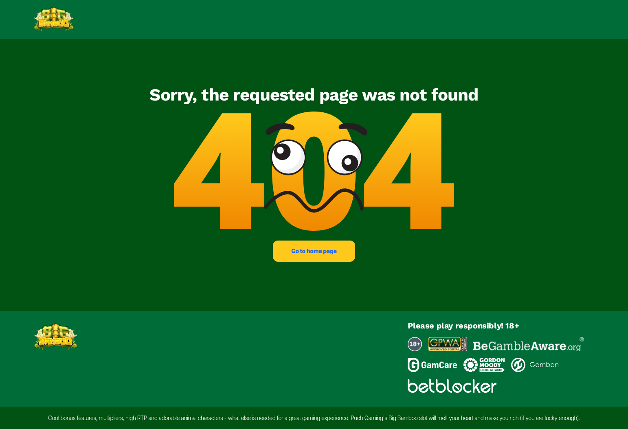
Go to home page (314, 250)
